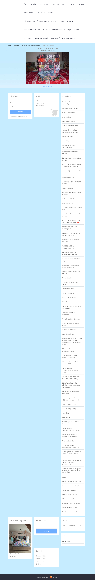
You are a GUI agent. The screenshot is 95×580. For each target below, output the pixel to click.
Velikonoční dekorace (69, 330)
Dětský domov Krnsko (69, 404)
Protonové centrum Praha (70, 126)
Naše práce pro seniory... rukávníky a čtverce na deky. (71, 399)
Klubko (70, 21)
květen (71, 526)
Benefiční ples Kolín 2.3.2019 (71, 481)
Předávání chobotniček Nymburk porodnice (69, 103)
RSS (56, 577)
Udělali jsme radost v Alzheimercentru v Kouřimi (70, 446)
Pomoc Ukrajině (67, 278)
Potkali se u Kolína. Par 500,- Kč (36, 38)
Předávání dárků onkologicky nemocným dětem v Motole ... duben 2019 (71, 471)
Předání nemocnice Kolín (70, 512)
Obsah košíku (40, 105)
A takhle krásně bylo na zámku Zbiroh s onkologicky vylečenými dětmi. (72, 462)
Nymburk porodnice (68, 121)
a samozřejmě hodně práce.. (71, 108)
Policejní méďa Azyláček (69, 494)
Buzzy (64, 477)
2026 (75, 526)
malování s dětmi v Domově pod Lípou (71, 215)
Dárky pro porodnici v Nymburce (69, 314)
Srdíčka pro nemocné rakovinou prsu (69, 146)
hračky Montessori (68, 188)
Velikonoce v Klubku (68, 199)
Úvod (26, 4)
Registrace (14, 116)
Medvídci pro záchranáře (70, 141)
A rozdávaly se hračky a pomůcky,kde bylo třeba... (70, 131)
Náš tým (56, 4)
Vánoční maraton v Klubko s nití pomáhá (71, 260)
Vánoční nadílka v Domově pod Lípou (70, 240)
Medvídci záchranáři (68, 334)
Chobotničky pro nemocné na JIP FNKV (71, 159)
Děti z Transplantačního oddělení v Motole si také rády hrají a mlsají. (71, 385)
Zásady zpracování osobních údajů (57, 30)
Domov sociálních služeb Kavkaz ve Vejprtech (70, 356)
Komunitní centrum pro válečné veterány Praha (69, 253)
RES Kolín (65, 302)
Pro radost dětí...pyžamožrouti (71, 319)
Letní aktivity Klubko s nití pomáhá (70, 283)
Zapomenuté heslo (23, 116)
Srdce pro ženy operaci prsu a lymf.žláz (71, 193)
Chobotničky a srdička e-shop (63, 38)
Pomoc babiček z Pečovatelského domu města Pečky (71, 370)
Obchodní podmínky (32, 30)
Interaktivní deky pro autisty (71, 503)
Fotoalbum (83, 4)
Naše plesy (65, 413)
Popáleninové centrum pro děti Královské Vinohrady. (70, 378)
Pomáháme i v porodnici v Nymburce (70, 392)
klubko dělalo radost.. (69, 113)
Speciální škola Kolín (68, 177)
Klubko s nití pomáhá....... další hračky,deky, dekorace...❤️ (71, 221)
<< (64, 526)
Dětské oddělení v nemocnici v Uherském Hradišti (71, 350)
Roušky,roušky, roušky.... (70, 409)
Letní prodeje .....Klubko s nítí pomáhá (71, 172)
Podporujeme (44, 4)
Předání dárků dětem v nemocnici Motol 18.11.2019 (44, 21)
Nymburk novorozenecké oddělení (70, 153)
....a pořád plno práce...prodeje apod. (72, 208)
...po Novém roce (67, 203)
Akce (63, 4)
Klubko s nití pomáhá (69, 297)
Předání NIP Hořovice (69, 490)
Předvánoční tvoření (68, 441)
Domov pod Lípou (68, 289)
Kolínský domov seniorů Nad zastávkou (71, 272)
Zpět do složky (47, 86)
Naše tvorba (66, 417)
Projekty (72, 4)
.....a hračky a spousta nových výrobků (71, 182)
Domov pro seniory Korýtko (71, 486)
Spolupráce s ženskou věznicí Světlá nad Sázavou (71, 266)
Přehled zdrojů (66, 541)
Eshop (76, 30)
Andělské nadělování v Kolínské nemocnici (69, 247)
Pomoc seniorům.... (68, 293)
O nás (33, 4)
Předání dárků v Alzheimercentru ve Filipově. (71, 429)
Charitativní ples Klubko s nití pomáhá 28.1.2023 (71, 234)
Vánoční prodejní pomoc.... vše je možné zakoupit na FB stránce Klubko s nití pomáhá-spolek (72, 341)
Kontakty (41, 13)
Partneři (51, 13)
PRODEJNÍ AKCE (29, 13)
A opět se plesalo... (68, 136)
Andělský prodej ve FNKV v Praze (70, 423)
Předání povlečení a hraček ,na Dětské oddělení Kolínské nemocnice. (71, 454)
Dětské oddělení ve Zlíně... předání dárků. (70, 363)
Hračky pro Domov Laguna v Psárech (71, 324)
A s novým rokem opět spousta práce (31, 45)
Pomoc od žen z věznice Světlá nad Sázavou (71, 307)
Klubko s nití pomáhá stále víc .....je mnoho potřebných (71, 165)
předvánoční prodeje (68, 117)
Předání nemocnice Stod (69, 507)
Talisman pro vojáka (68, 499)
